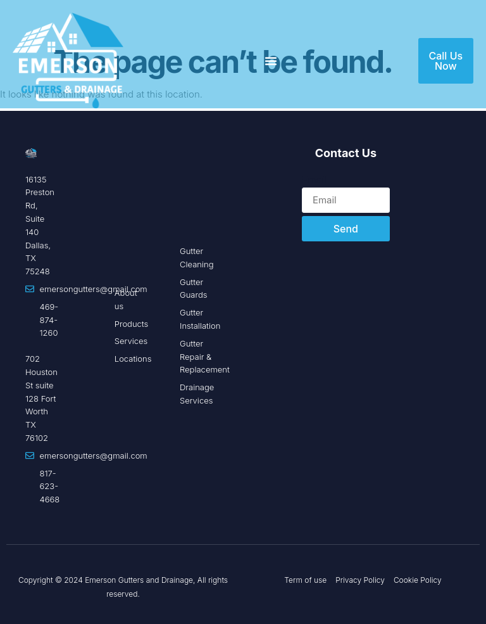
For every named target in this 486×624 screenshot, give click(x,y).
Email (314, 180)
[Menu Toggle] (271, 60)
